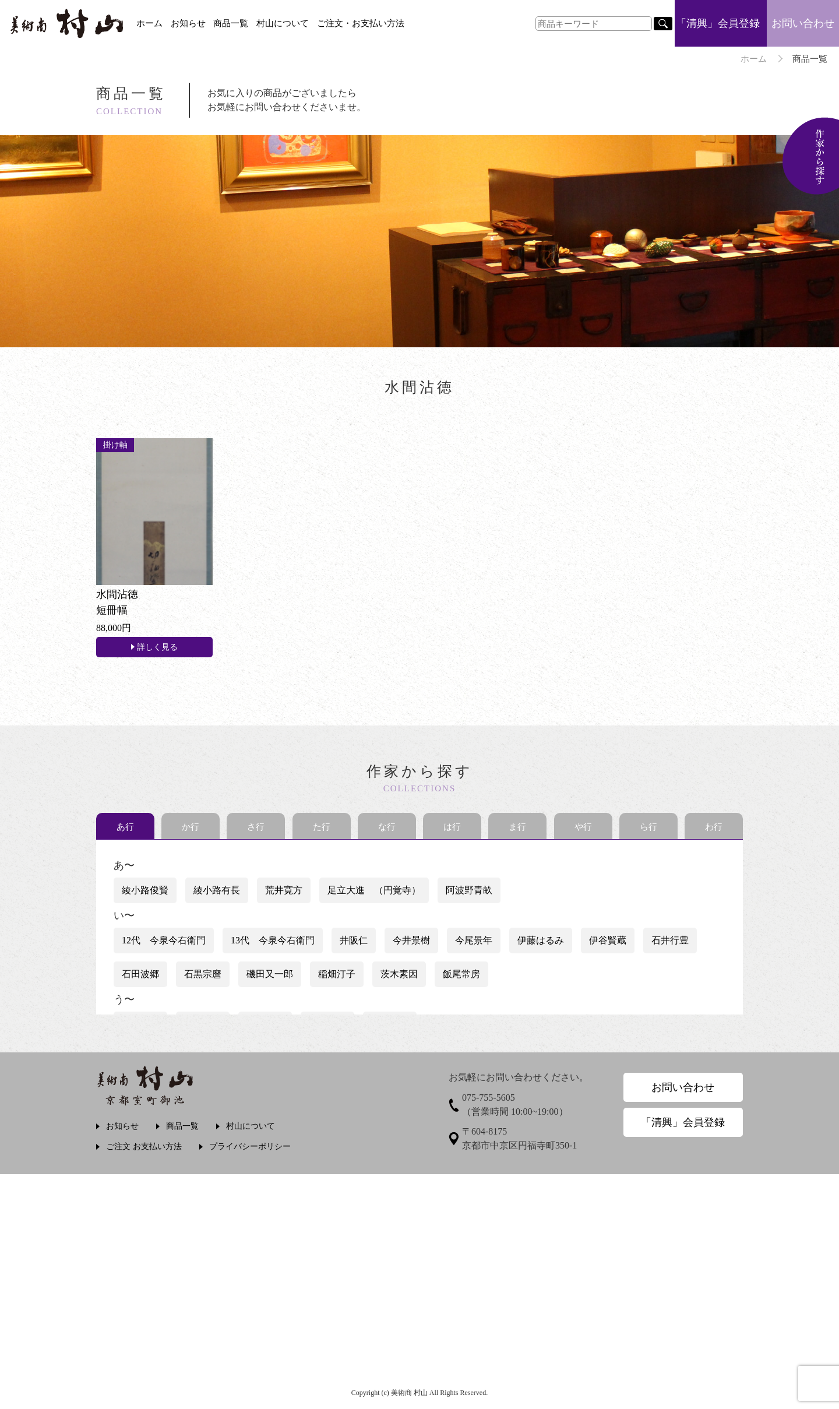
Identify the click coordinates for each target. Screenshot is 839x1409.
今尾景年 (473, 940)
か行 (190, 827)
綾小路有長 (216, 890)
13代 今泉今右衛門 (273, 940)
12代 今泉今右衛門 (164, 940)
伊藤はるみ (540, 940)
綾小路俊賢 (145, 890)
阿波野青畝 (469, 890)
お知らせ (188, 23)
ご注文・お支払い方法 (360, 23)
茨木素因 (399, 974)
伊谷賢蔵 (607, 940)
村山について (282, 23)
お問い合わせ (802, 23)
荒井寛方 (283, 890)
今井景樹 (411, 940)
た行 (321, 827)
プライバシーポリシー (250, 1146)
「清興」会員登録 (718, 23)
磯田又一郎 (269, 974)
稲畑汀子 (336, 974)
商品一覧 (230, 23)
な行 (387, 827)
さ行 (256, 827)
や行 (583, 827)
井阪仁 (354, 940)
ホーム (149, 23)
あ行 (125, 827)
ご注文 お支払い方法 (144, 1146)
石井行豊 (670, 940)
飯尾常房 (461, 974)
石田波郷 (140, 974)
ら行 (648, 827)
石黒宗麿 (202, 974)
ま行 (517, 827)
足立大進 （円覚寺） (374, 890)
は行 (452, 827)
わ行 (713, 827)
